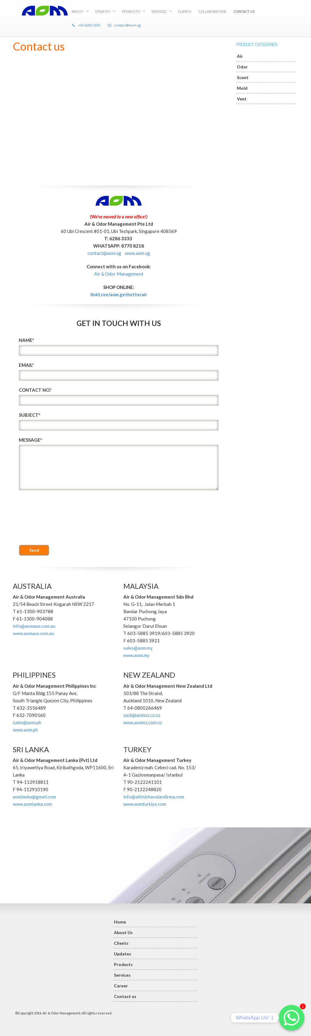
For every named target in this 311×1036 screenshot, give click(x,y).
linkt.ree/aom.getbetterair (119, 294)
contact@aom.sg (104, 253)
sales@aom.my (138, 648)
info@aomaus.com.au (34, 626)
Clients (121, 943)
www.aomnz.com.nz (142, 722)
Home (120, 921)
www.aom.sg (137, 253)
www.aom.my (136, 655)
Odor (242, 66)
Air (240, 56)
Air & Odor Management (118, 273)
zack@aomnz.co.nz (141, 715)
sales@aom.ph (27, 722)
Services (122, 975)
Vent (242, 98)
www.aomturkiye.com (144, 804)
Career (121, 985)
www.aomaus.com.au (33, 633)
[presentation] (44, 518)
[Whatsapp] (291, 1017)
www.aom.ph (25, 729)
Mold (242, 88)
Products (123, 964)
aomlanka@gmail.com (34, 796)
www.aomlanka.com (32, 804)
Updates (122, 953)
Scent (242, 77)
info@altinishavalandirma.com (153, 796)
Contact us (125, 996)
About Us (123, 932)
